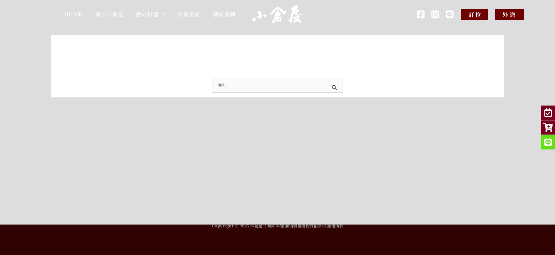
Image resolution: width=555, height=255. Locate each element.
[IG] (435, 14)
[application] (180, 16)
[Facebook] (420, 14)
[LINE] (449, 14)
